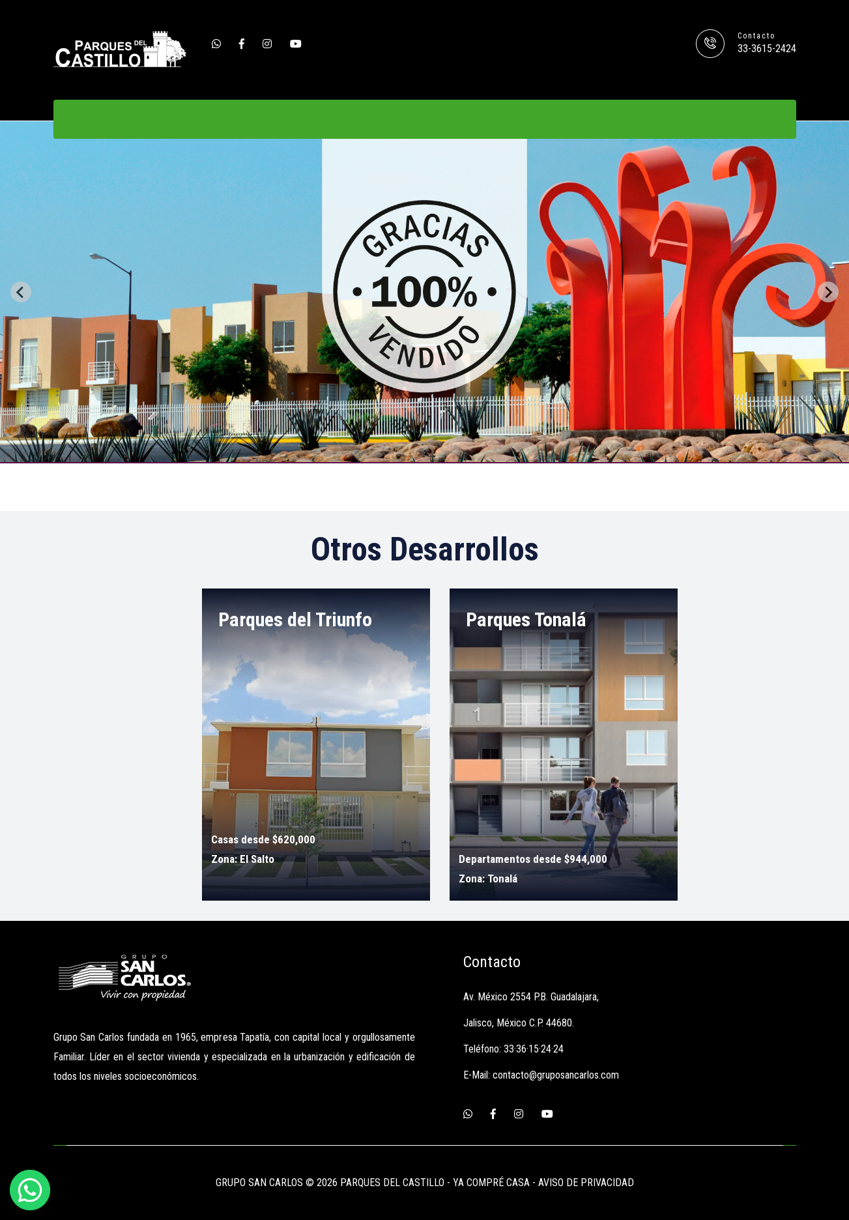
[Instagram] (267, 44)
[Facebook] (241, 44)
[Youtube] (296, 44)
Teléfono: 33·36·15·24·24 (513, 1049)
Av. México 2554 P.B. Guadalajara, (531, 997)
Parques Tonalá (526, 619)
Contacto (756, 35)
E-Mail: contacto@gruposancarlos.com (541, 1075)
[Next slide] (828, 292)
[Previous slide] (20, 292)
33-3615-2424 (767, 48)
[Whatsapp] (216, 44)
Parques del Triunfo (295, 619)
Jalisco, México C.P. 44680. (518, 1023)
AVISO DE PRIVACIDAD (586, 1182)
